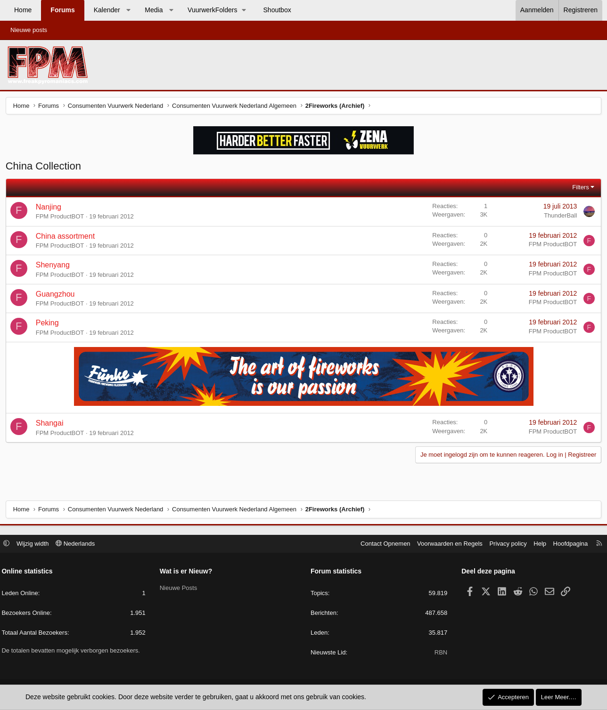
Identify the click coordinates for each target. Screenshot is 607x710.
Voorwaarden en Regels (447, 544)
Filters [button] (579, 188)
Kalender (107, 10)
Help (537, 544)
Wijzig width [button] (36, 544)
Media (154, 10)
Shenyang (54, 266)
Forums (62, 10)
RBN (439, 653)
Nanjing (50, 208)
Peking (48, 325)
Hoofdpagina (567, 544)
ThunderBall (558, 216)
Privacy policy (505, 544)
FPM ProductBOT (61, 218)
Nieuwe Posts (179, 588)
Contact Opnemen (383, 544)
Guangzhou (56, 295)
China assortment (66, 238)
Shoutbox (277, 10)
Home (23, 10)
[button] (128, 10)
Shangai (51, 425)
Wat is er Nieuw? (187, 572)
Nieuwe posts (28, 29)
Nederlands (78, 544)
